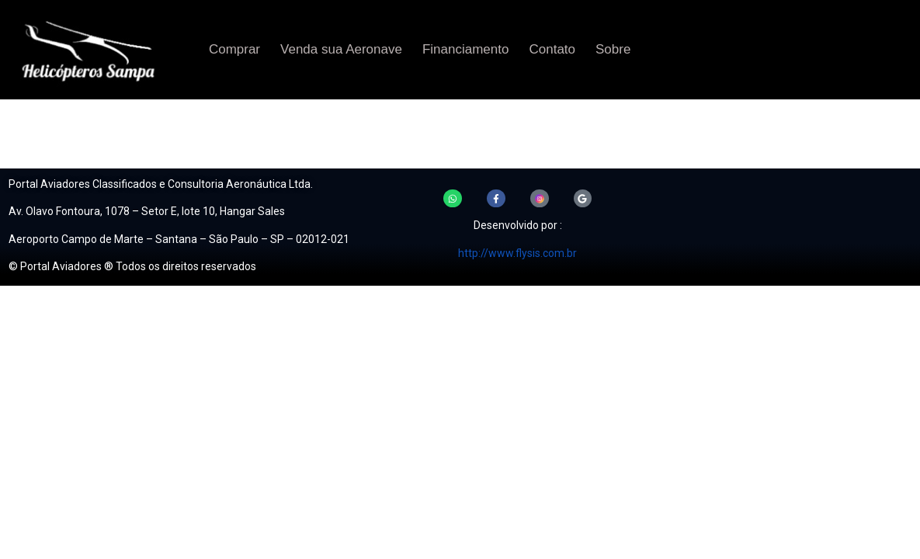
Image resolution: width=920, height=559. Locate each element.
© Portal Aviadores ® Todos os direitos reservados (132, 266)
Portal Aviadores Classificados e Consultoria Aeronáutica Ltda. (161, 184)
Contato (552, 49)
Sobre (612, 49)
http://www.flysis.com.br (517, 253)
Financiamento (465, 49)
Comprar (234, 49)
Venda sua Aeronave (341, 49)
